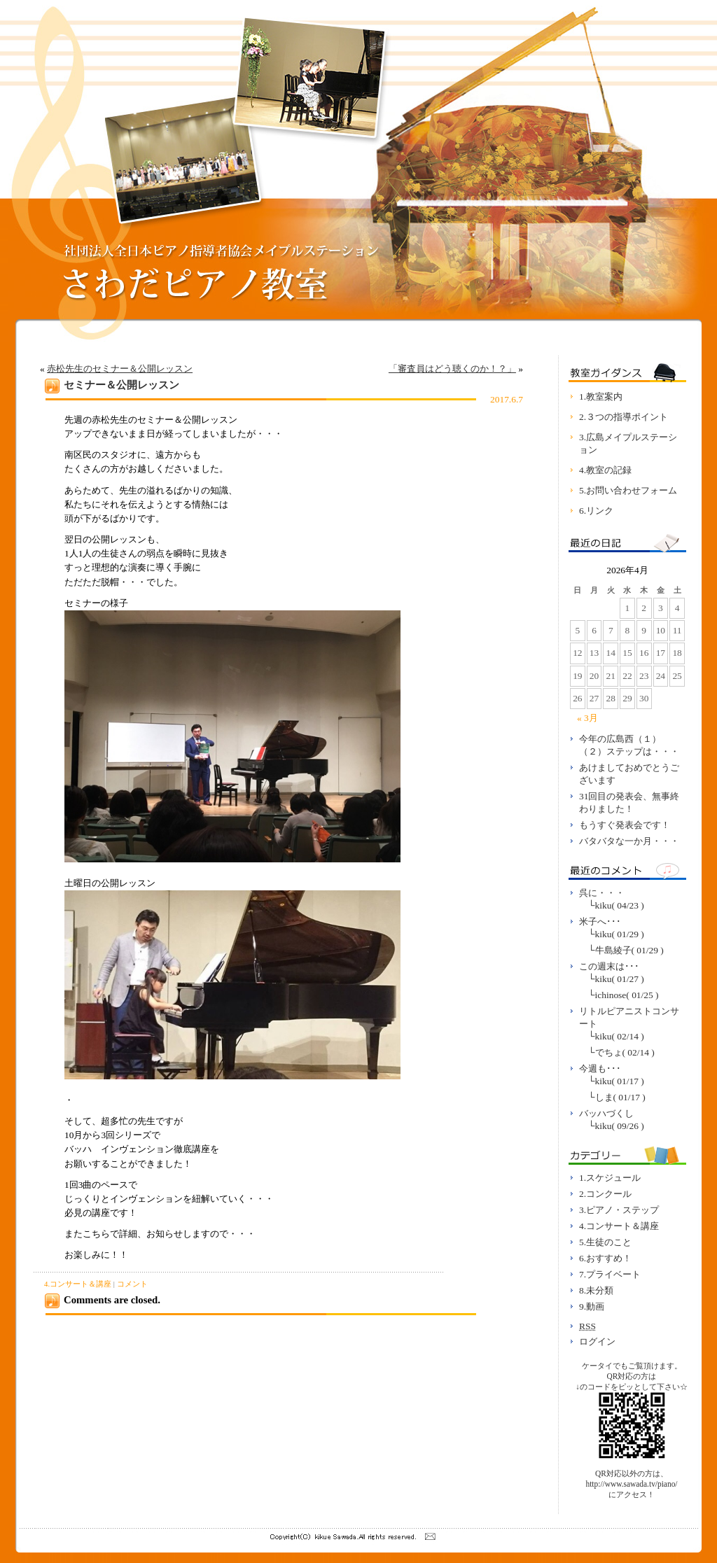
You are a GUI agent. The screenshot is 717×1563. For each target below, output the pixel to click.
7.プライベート (610, 1274)
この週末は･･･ (609, 966)
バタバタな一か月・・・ (629, 841)
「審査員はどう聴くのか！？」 (452, 368)
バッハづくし (606, 1113)
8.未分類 (596, 1290)
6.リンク (596, 510)
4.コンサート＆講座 (77, 1284)
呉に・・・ (602, 893)
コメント (132, 1284)
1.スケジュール (610, 1177)
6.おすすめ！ (605, 1258)
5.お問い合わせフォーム (628, 490)
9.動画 (591, 1306)
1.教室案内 (600, 396)
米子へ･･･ (600, 921)
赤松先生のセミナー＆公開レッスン (120, 368)
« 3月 (587, 718)
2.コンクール (605, 1194)
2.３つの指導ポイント (623, 417)
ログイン (597, 1341)
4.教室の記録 (605, 470)
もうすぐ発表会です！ (624, 825)
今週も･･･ (600, 1068)
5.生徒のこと (605, 1242)
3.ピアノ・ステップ (619, 1210)
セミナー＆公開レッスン (121, 385)
